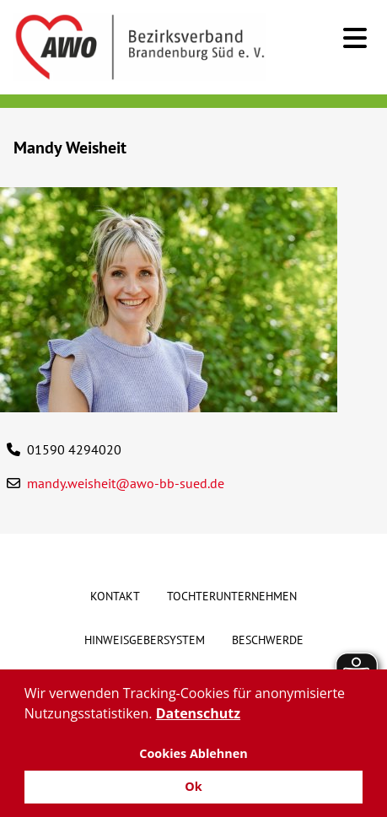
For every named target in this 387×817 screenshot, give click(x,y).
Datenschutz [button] (198, 713)
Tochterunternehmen (232, 596)
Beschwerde (268, 640)
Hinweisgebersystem (144, 640)
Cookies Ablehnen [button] (193, 753)
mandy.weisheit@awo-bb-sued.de (125, 483)
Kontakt (115, 596)
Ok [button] (193, 786)
